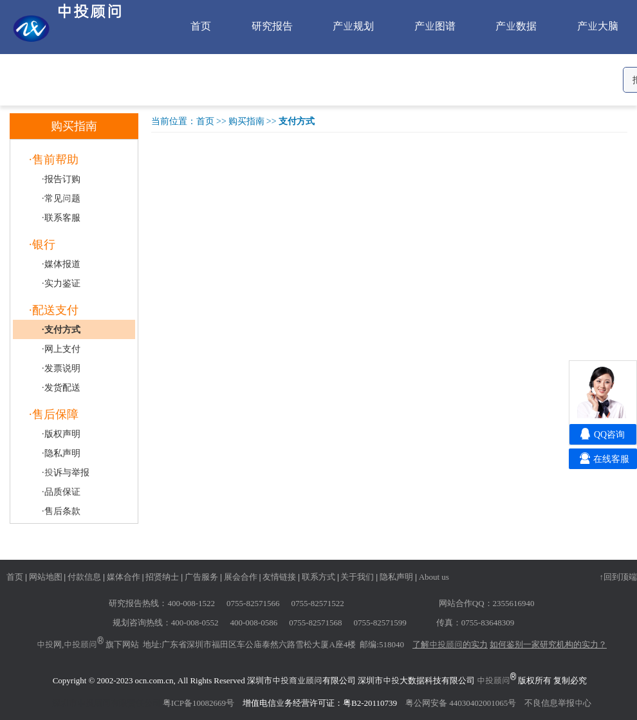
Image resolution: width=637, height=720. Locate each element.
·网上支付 (61, 348)
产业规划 (353, 26)
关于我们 (357, 576)
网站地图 (45, 576)
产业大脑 (597, 26)
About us (434, 576)
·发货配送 (61, 387)
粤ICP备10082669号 (198, 702)
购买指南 (246, 121)
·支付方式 (61, 329)
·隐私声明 (61, 453)
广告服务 (201, 576)
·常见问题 (61, 198)
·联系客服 (61, 217)
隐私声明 (396, 576)
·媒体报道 (61, 263)
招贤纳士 (162, 576)
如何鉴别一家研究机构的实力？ (548, 644)
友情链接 (279, 576)
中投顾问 (80, 644)
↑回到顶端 (619, 576)
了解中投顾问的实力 (450, 644)
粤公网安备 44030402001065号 (460, 702)
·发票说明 (61, 368)
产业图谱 (435, 26)
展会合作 (240, 576)
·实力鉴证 (61, 283)
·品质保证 (61, 491)
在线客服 (611, 458)
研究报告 (272, 26)
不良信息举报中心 (557, 702)
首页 (200, 26)
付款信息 (84, 576)
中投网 (49, 644)
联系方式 (318, 576)
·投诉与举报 (65, 472)
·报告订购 (61, 178)
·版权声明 (61, 433)
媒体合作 (123, 576)
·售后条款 (61, 510)
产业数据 (516, 26)
